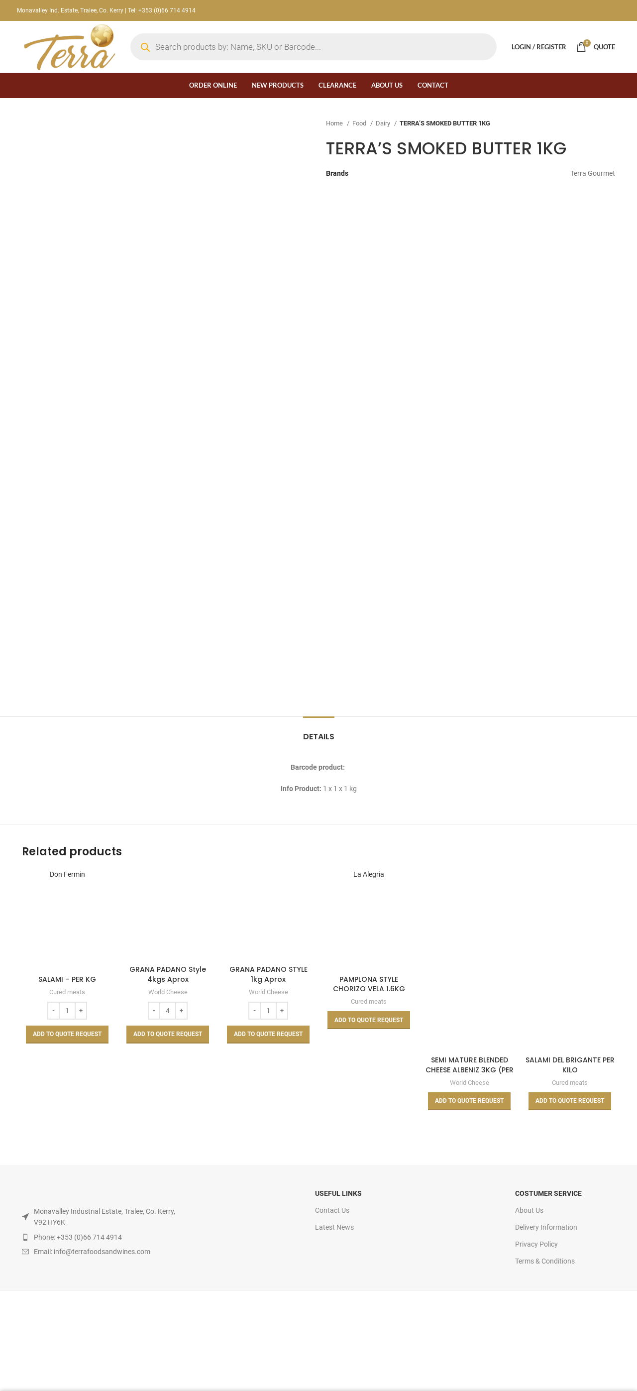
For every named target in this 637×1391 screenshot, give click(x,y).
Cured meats (67, 992)
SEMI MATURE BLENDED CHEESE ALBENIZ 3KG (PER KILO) (469, 1069)
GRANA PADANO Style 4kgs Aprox (167, 974)
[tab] (318, 731)
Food (360, 123)
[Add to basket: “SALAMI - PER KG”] (67, 1034)
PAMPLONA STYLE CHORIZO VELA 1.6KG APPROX (369, 989)
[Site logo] (68, 46)
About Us (529, 1210)
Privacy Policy (536, 1244)
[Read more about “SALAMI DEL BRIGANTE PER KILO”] (570, 1101)
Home (335, 123)
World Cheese (168, 992)
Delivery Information (546, 1227)
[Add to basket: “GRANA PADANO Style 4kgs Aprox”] (167, 1034)
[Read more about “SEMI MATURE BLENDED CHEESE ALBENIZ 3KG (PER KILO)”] (469, 1101)
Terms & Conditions (545, 1261)
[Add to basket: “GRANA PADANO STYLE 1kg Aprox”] (268, 1034)
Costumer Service (548, 1193)
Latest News (334, 1227)
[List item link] (99, 1237)
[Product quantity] (67, 1011)
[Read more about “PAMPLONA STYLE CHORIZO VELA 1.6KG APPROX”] (368, 1020)
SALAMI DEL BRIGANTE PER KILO (570, 1065)
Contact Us (332, 1210)
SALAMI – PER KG (67, 979)
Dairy (384, 123)
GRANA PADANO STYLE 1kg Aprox (268, 974)
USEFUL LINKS (338, 1193)
